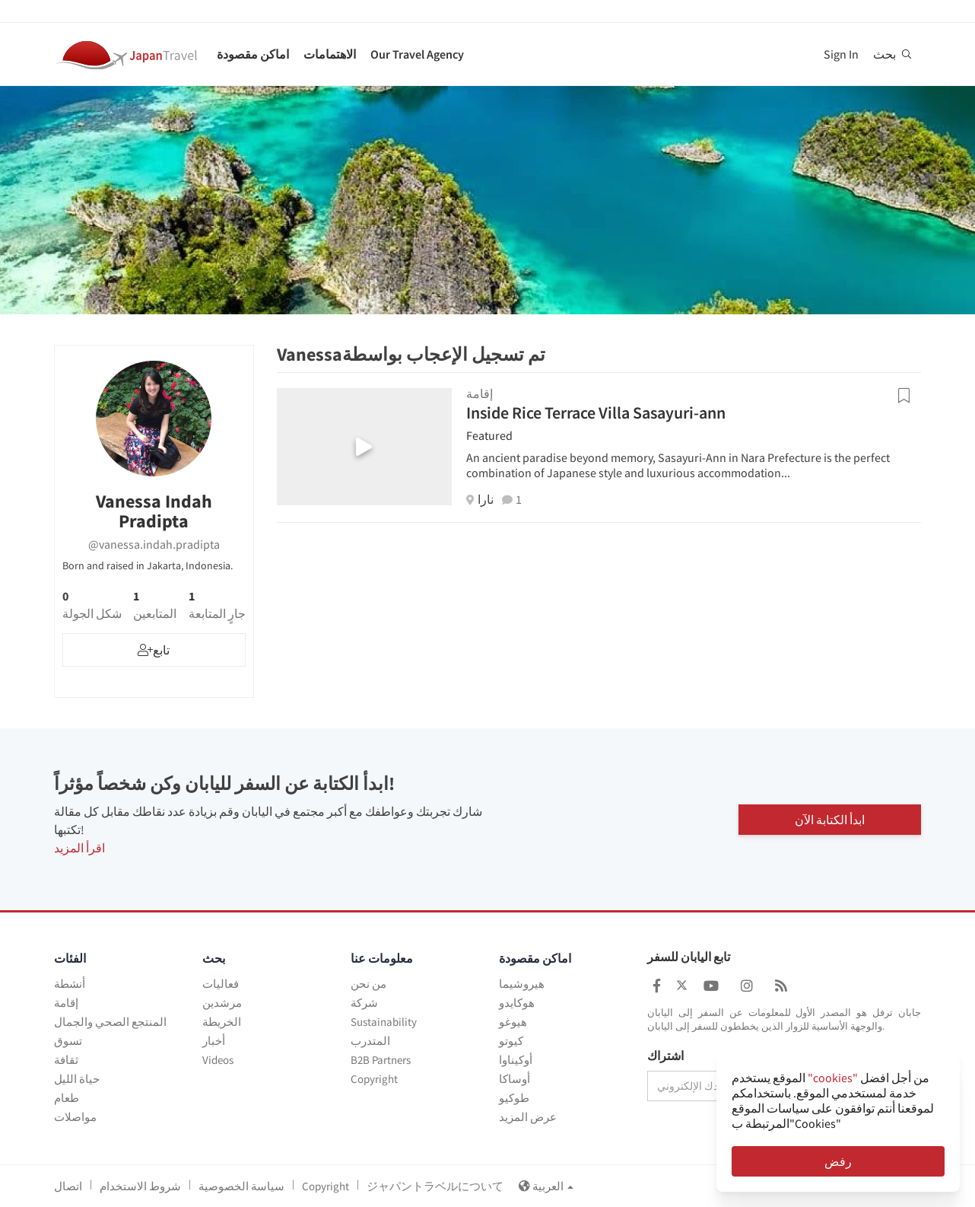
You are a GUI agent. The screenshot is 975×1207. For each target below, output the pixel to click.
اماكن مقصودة (253, 54)
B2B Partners (381, 1060)
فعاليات (220, 983)
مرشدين (222, 1002)
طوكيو (514, 1098)
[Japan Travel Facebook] (656, 986)
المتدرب (370, 1040)
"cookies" (833, 1077)
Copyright (374, 1079)
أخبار (213, 1040)
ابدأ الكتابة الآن (830, 819)
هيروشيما (522, 983)
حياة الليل (77, 1079)
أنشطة (69, 983)
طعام (66, 1098)
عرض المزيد (528, 1117)
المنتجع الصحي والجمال (110, 1021)
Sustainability (384, 1021)
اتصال (68, 1186)
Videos (217, 1060)
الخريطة (221, 1021)
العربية (546, 1186)
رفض (838, 1161)
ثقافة (66, 1060)
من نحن (368, 983)
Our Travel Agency (417, 54)
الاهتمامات (329, 54)
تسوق (68, 1040)
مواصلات (75, 1117)
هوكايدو (517, 1002)
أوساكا (514, 1079)
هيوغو (513, 1021)
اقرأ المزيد (79, 847)
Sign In (841, 54)
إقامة (66, 1002)
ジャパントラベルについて (435, 1186)
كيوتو (511, 1040)
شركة (364, 1002)
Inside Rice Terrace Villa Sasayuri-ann (596, 412)
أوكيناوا (515, 1060)
